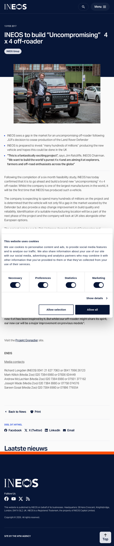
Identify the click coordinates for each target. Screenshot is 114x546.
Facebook (13, 430)
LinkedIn (52, 430)
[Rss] (28, 499)
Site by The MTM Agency (17, 536)
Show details (94, 298)
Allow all (92, 309)
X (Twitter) (33, 430)
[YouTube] (13, 499)
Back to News (15, 411)
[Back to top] (105, 537)
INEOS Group (12, 51)
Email (68, 430)
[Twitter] (21, 499)
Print (35, 411)
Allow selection (56, 309)
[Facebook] (6, 499)
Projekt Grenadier (26, 340)
